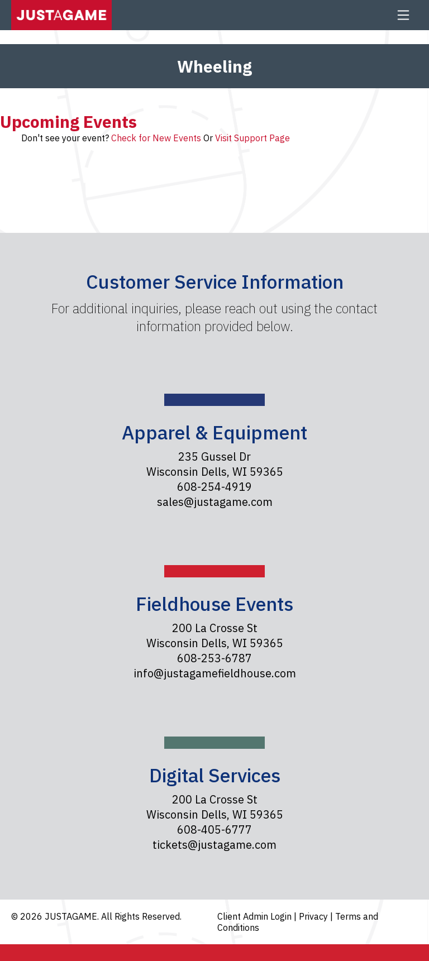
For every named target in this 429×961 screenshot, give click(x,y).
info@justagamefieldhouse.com (215, 673)
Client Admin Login (255, 916)
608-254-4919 (214, 486)
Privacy (314, 916)
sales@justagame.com (215, 501)
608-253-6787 (214, 658)
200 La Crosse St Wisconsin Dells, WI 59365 (214, 635)
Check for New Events (156, 138)
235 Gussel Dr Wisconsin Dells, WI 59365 (214, 464)
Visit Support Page (252, 138)
